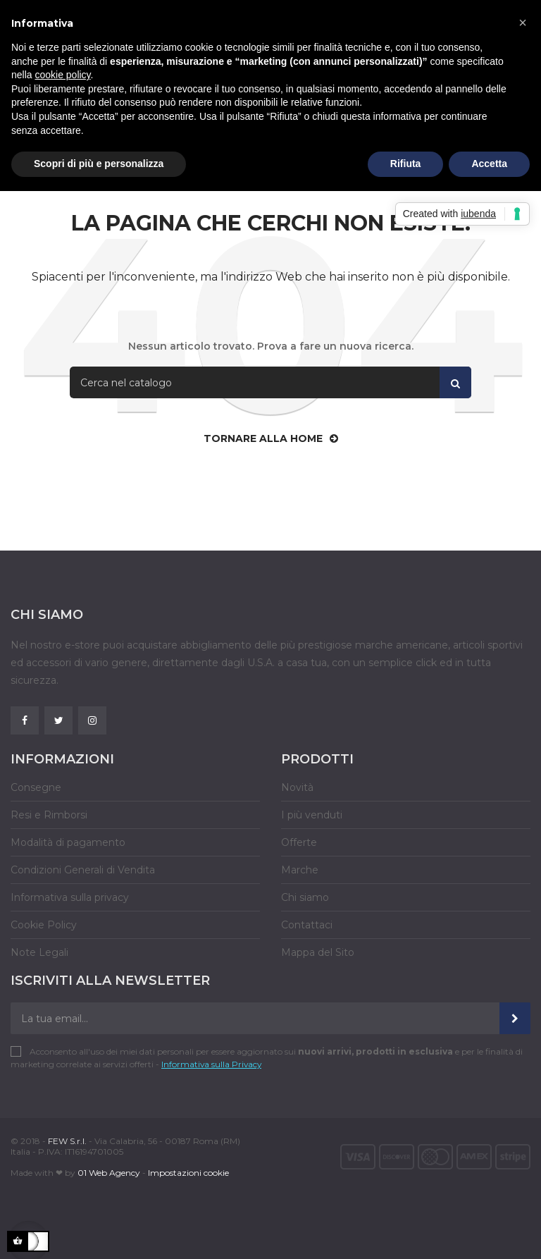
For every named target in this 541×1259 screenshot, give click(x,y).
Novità (297, 787)
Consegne (36, 787)
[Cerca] (270, 382)
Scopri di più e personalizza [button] (98, 163)
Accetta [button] (489, 163)
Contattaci (306, 925)
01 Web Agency (108, 1172)
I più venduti (311, 815)
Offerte (299, 842)
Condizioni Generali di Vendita (83, 870)
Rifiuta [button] (405, 163)
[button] (522, 22)
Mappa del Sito (317, 952)
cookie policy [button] (62, 74)
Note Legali (39, 952)
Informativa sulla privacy (70, 897)
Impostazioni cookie (188, 1172)
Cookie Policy (44, 925)
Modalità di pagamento (68, 842)
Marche (299, 870)
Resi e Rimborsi (49, 815)
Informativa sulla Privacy (211, 1064)
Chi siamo (305, 897)
